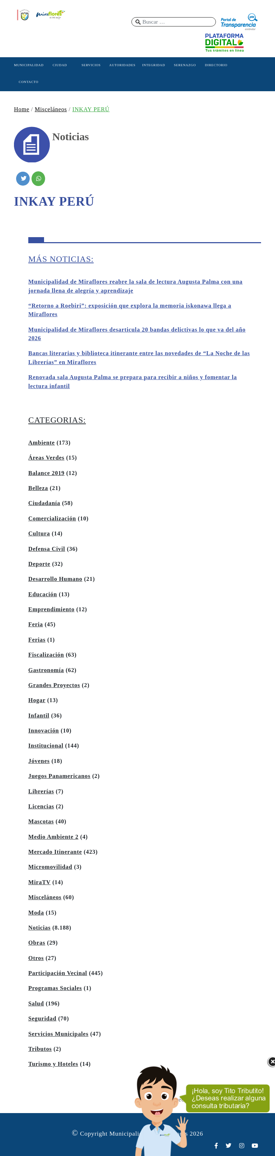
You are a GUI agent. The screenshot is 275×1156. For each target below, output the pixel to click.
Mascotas (41, 821)
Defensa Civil (46, 549)
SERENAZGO (185, 65)
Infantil (38, 715)
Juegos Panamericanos (59, 776)
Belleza (38, 488)
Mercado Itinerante (55, 852)
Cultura (39, 533)
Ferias (36, 640)
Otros (36, 958)
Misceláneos (51, 109)
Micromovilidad (50, 867)
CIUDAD (60, 65)
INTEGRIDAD (153, 65)
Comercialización (52, 518)
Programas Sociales (55, 988)
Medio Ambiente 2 (53, 837)
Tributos (40, 1049)
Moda (36, 913)
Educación (42, 594)
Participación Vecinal (57, 973)
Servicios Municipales (58, 1034)
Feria (35, 624)
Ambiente (41, 443)
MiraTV (39, 882)
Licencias (41, 806)
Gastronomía (46, 670)
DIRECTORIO (216, 65)
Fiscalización (46, 655)
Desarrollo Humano (55, 579)
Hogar (36, 700)
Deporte (39, 564)
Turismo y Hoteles (53, 1064)
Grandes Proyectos (54, 685)
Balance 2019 (46, 473)
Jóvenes (39, 761)
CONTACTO (28, 82)
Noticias (39, 928)
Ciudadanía (44, 503)
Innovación (43, 731)
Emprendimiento (51, 609)
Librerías (41, 791)
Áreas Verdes (46, 458)
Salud (36, 1003)
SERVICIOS (91, 65)
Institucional (45, 746)
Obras (36, 943)
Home (21, 109)
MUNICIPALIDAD (28, 65)
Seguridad (42, 1018)
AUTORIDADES (122, 65)
